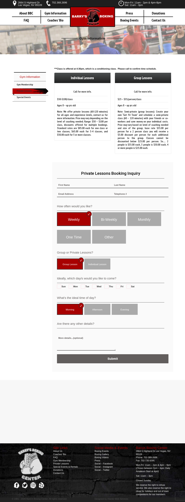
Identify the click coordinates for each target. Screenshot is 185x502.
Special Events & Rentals (65, 467)
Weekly (74, 219)
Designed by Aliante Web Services (111, 499)
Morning (70, 309)
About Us (57, 451)
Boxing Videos (102, 457)
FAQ (26, 20)
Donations (158, 13)
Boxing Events (129, 20)
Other (109, 237)
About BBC (26, 13)
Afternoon (97, 309)
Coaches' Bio (55, 20)
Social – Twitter (102, 470)
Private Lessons (24, 90)
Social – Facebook (104, 463)
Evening (124, 309)
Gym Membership (25, 84)
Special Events (24, 97)
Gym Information (55, 13)
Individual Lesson (97, 264)
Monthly (144, 219)
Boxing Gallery (102, 454)
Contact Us (158, 20)
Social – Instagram (104, 467)
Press (129, 13)
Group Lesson (70, 264)
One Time (74, 237)
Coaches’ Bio (59, 454)
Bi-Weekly (109, 219)
